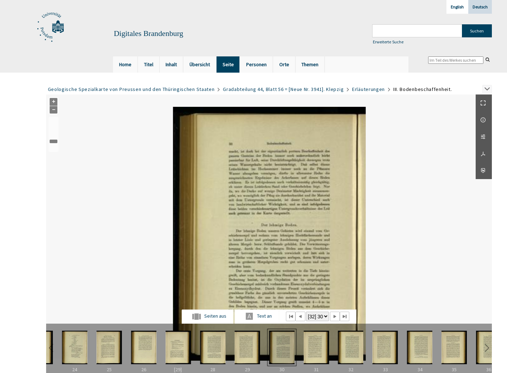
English (457, 7)
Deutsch (480, 7)
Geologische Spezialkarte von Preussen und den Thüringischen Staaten (131, 89)
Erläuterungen (368, 89)
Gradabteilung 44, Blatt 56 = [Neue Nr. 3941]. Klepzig (283, 89)
